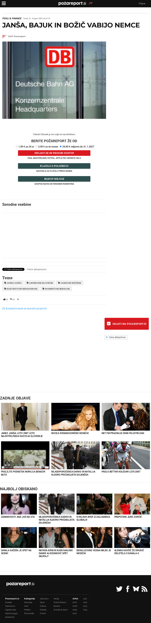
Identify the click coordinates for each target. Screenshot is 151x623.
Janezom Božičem (69, 283)
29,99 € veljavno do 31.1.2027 (78, 146)
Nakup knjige (54, 178)
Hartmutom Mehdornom (20, 288)
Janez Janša (13, 283)
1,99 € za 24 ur (26, 146)
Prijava (142, 3)
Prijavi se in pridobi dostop (54, 153)
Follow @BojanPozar (117, 337)
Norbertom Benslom (56, 288)
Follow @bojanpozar (36, 269)
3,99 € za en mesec (48, 146)
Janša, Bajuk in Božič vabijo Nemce (71, 25)
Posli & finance (11, 18)
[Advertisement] (54, 235)
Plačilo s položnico (54, 165)
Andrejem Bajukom (40, 283)
